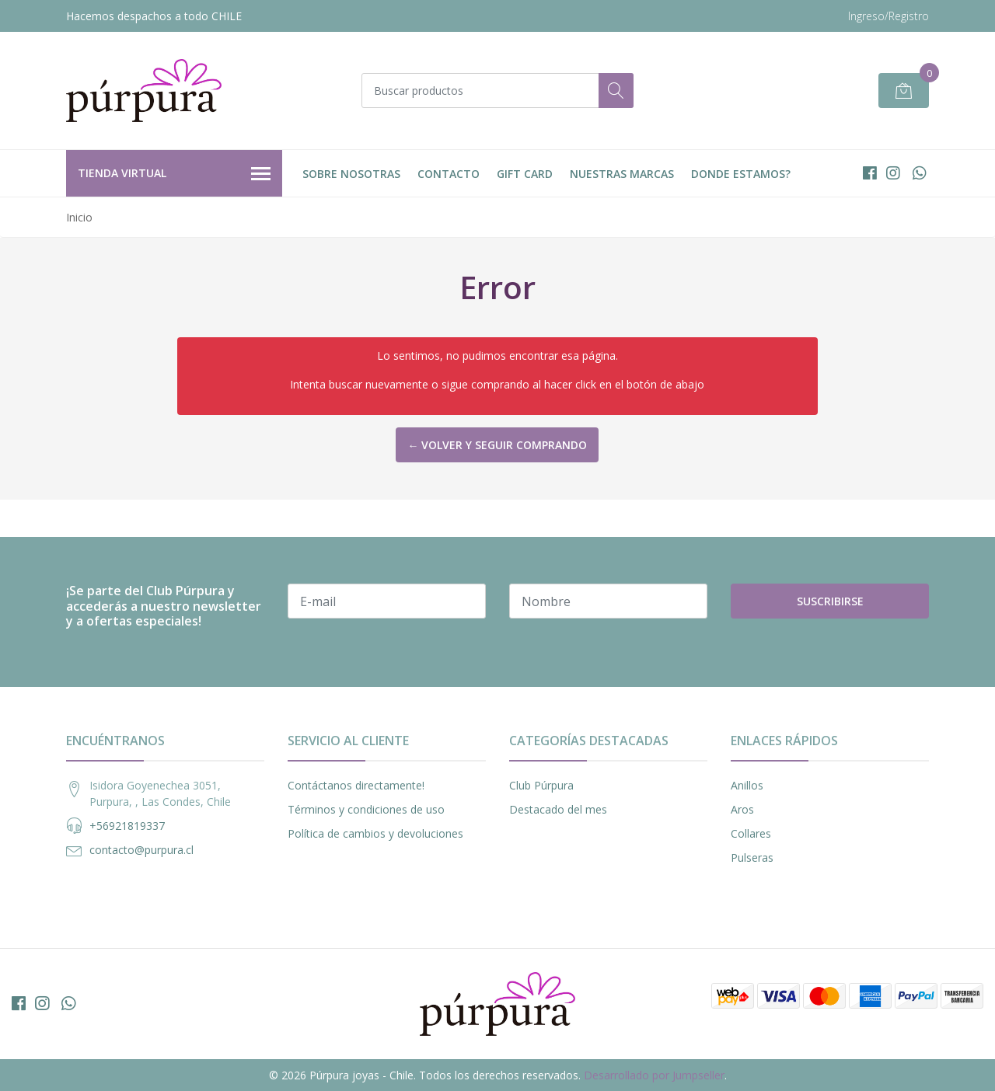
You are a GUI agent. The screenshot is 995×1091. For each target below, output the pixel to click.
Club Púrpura (541, 785)
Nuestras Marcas (622, 173)
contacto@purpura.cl (141, 849)
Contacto (448, 173)
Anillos (747, 785)
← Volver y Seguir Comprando (497, 444)
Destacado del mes (558, 809)
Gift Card (525, 173)
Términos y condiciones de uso (366, 809)
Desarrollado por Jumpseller (654, 1075)
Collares (751, 833)
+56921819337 (127, 825)
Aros (742, 809)
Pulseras (752, 857)
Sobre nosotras (351, 173)
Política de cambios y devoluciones (375, 833)
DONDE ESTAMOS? (741, 173)
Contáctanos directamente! (356, 785)
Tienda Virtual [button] (174, 174)
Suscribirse (830, 601)
